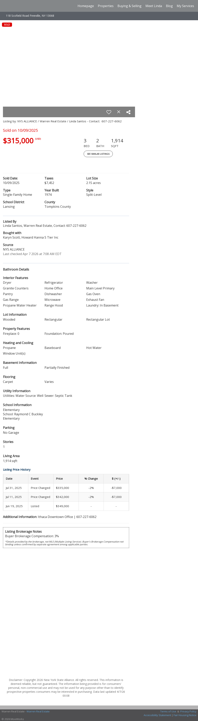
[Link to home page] (6, 6)
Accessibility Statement (157, 715)
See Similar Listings (98, 153)
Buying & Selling (130, 6)
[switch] (109, 112)
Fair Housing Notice (185, 715)
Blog (169, 6)
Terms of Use (168, 711)
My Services (185, 6)
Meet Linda (153, 6)
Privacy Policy (188, 711)
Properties (106, 6)
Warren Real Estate (38, 711)
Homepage (86, 6)
